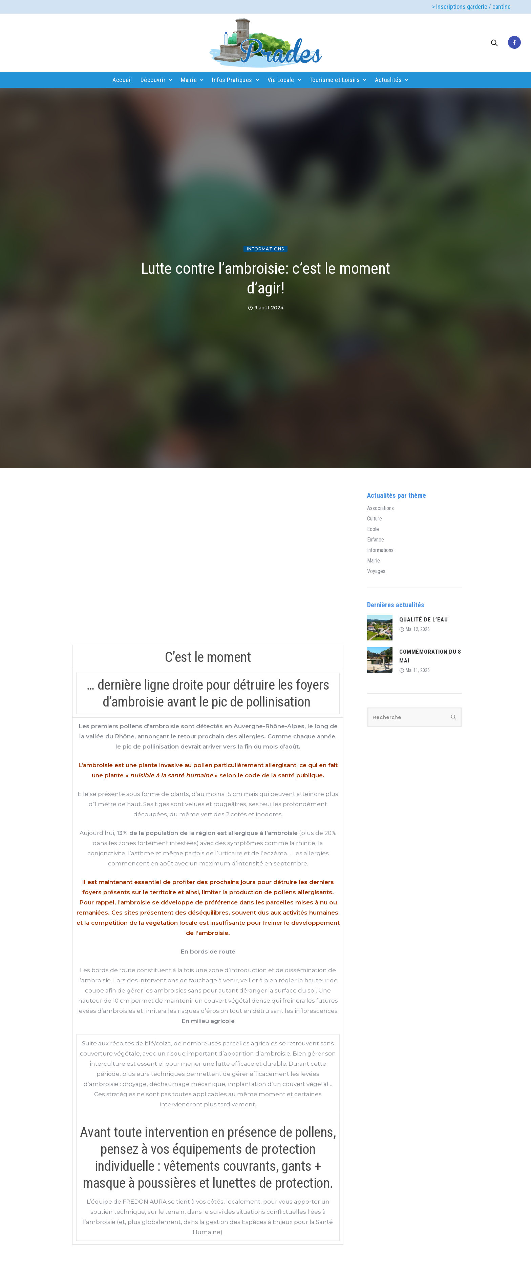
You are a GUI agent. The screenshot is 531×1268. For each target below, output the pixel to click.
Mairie (189, 79)
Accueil (122, 79)
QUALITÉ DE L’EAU (423, 619)
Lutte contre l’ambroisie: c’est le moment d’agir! (265, 278)
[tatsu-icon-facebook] (514, 42)
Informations (265, 248)
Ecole (373, 529)
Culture (374, 518)
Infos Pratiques (232, 79)
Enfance (375, 540)
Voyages (376, 571)
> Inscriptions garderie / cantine (471, 6)
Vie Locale (281, 79)
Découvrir (153, 79)
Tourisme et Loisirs (335, 79)
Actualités (388, 79)
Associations (380, 508)
